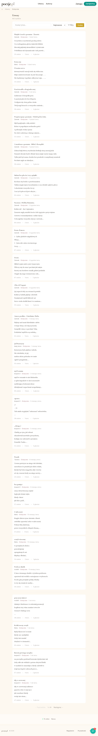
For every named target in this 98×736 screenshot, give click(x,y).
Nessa (53, 719)
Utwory (41, 4)
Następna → (58, 707)
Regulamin (70, 731)
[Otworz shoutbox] (93, 731)
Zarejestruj (90, 4)
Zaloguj (79, 4)
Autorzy (49, 4)
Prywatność (82, 731)
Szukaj (80, 25)
